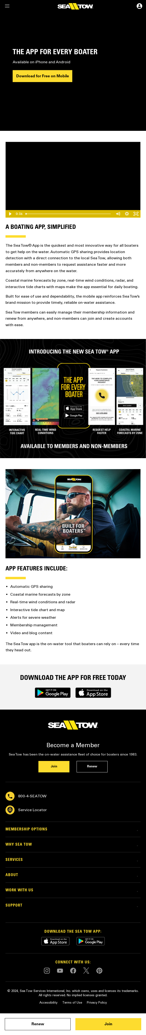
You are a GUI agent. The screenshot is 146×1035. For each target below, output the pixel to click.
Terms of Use (72, 1002)
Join (108, 1024)
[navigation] (7, 6)
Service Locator (26, 809)
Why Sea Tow (18, 845)
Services (14, 860)
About (11, 875)
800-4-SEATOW (26, 796)
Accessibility (48, 1002)
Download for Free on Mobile (42, 76)
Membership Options (26, 829)
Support (13, 905)
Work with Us (19, 890)
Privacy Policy (97, 1002)
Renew (37, 1024)
